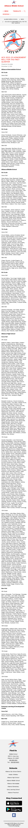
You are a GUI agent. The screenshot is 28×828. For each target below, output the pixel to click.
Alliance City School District (13, 771)
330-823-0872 (15, 762)
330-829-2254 (13, 760)
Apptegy (17, 825)
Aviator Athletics (13, 774)
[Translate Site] (18, 11)
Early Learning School (13, 789)
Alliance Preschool (13, 792)
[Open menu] (5, 11)
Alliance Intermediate (13, 783)
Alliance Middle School (10, 19)
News (22, 19)
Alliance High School (13, 777)
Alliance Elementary (13, 786)
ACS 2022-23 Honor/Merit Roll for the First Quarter (16, 22)
